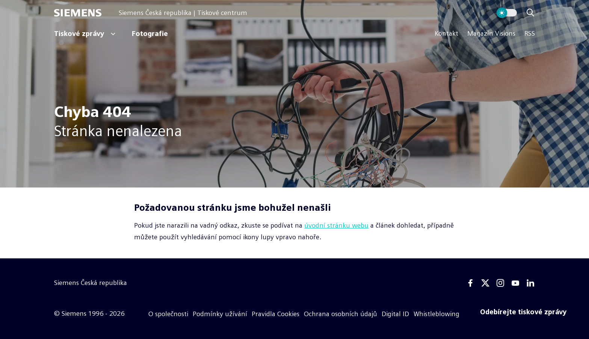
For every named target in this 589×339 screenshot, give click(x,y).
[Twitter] (485, 283)
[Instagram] (500, 283)
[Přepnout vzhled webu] (507, 12)
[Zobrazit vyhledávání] (530, 12)
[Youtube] (515, 283)
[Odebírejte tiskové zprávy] (523, 312)
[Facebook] (470, 283)
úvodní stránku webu (336, 225)
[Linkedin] (530, 283)
